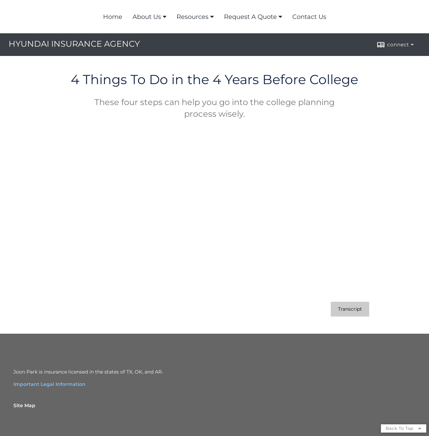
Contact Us (309, 17)
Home (112, 17)
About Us (147, 17)
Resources (192, 17)
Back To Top (403, 428)
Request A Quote (250, 17)
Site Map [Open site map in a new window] (24, 405)
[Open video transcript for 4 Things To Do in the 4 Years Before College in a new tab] (350, 309)
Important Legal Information (49, 384)
